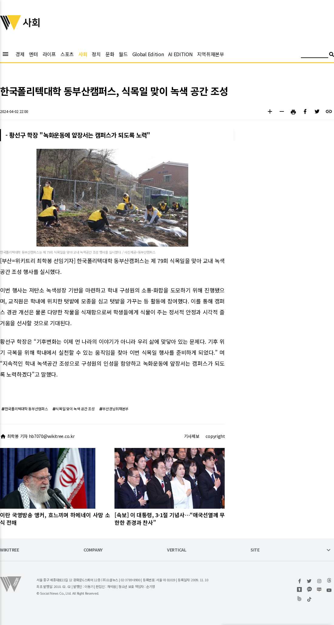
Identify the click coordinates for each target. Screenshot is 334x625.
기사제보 (191, 436)
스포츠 (67, 54)
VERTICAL (176, 550)
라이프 (49, 54)
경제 (19, 54)
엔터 (33, 54)
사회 (82, 54)
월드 (123, 54)
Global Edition (148, 54)
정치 (96, 54)
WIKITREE (9, 550)
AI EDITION (180, 54)
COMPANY (93, 550)
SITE (255, 550)
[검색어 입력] (314, 55)
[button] (269, 112)
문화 (109, 54)
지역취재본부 (210, 54)
